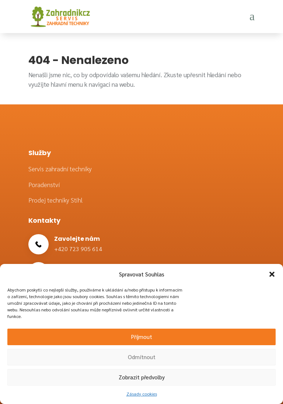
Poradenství (44, 184)
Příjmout (141, 336)
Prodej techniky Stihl (55, 200)
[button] (272, 274)
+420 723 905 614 (78, 249)
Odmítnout (142, 356)
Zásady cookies (141, 394)
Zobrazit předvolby (142, 376)
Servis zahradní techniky (60, 169)
